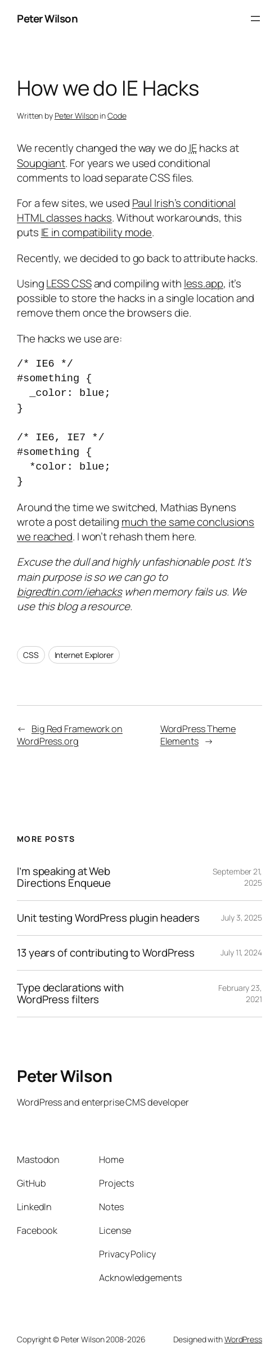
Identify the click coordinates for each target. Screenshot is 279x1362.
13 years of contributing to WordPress (106, 953)
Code (117, 115)
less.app (203, 283)
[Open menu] (255, 18)
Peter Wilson (47, 18)
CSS (31, 655)
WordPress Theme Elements (198, 735)
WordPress (243, 1339)
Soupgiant (41, 163)
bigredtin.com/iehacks (69, 591)
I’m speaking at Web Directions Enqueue (64, 877)
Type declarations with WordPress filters (70, 993)
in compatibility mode (96, 232)
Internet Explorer (84, 655)
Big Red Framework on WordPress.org (70, 735)
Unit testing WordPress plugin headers (108, 918)
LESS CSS (68, 283)
